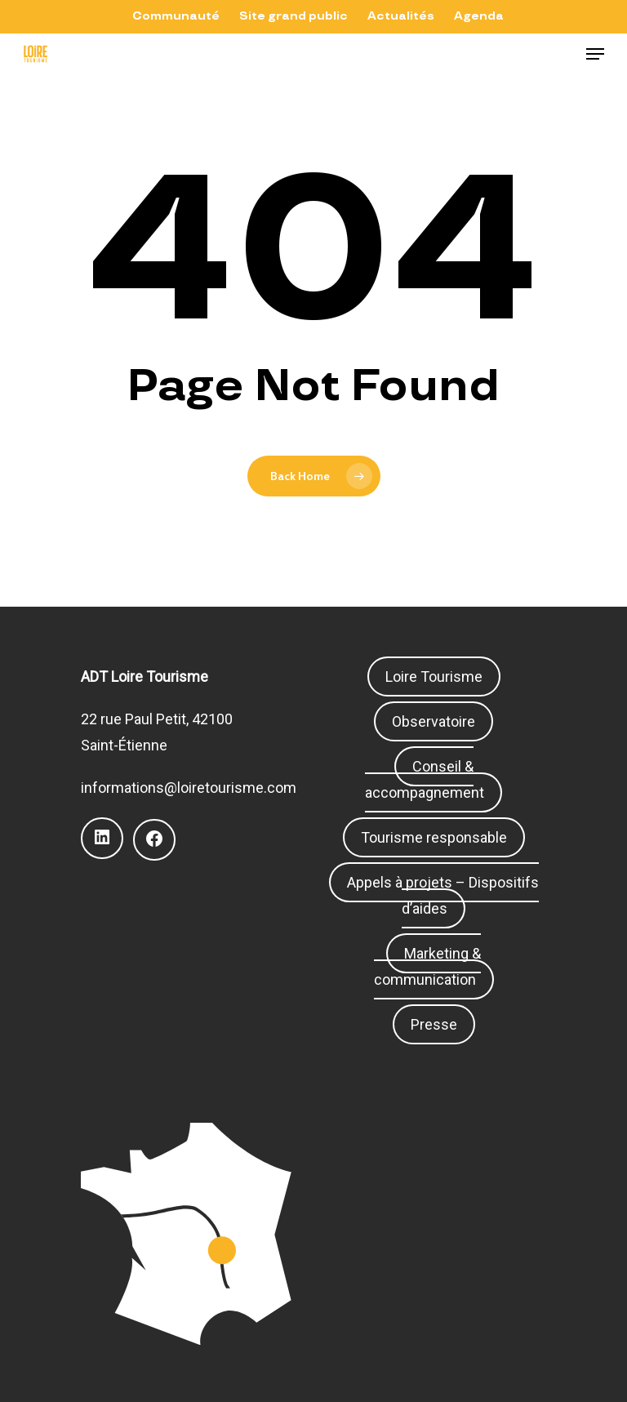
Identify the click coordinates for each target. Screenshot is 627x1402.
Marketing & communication (428, 966)
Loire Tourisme (433, 676)
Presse (434, 1024)
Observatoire (433, 721)
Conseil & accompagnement (424, 779)
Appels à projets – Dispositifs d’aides (443, 895)
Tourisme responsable (434, 837)
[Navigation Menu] (595, 54)
